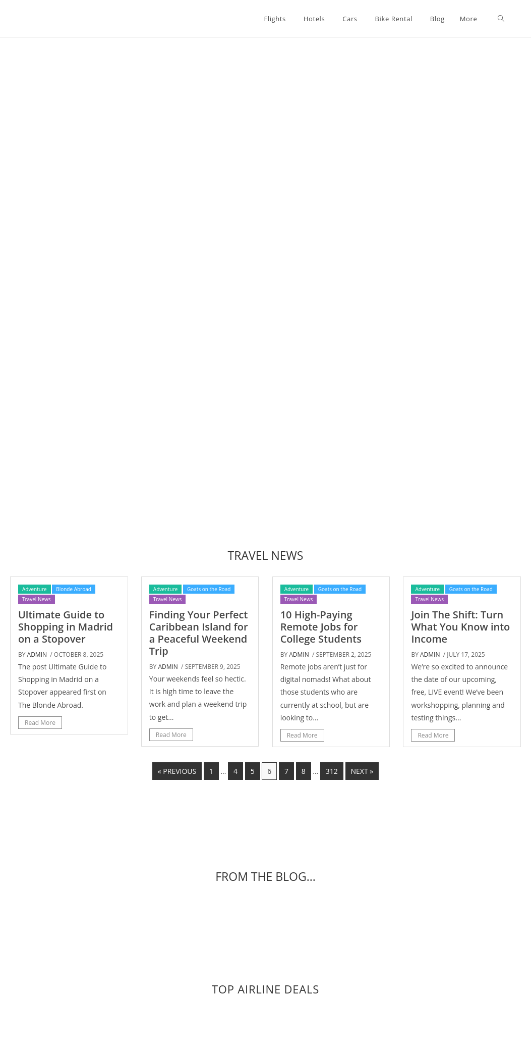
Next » (362, 771)
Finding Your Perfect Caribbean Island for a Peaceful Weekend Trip (198, 633)
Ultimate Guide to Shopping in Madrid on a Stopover (65, 627)
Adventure (34, 589)
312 (332, 771)
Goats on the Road (208, 589)
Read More (40, 722)
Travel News (36, 599)
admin (37, 654)
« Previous (177, 771)
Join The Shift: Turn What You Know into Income (460, 627)
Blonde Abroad (73, 589)
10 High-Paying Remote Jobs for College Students (321, 627)
